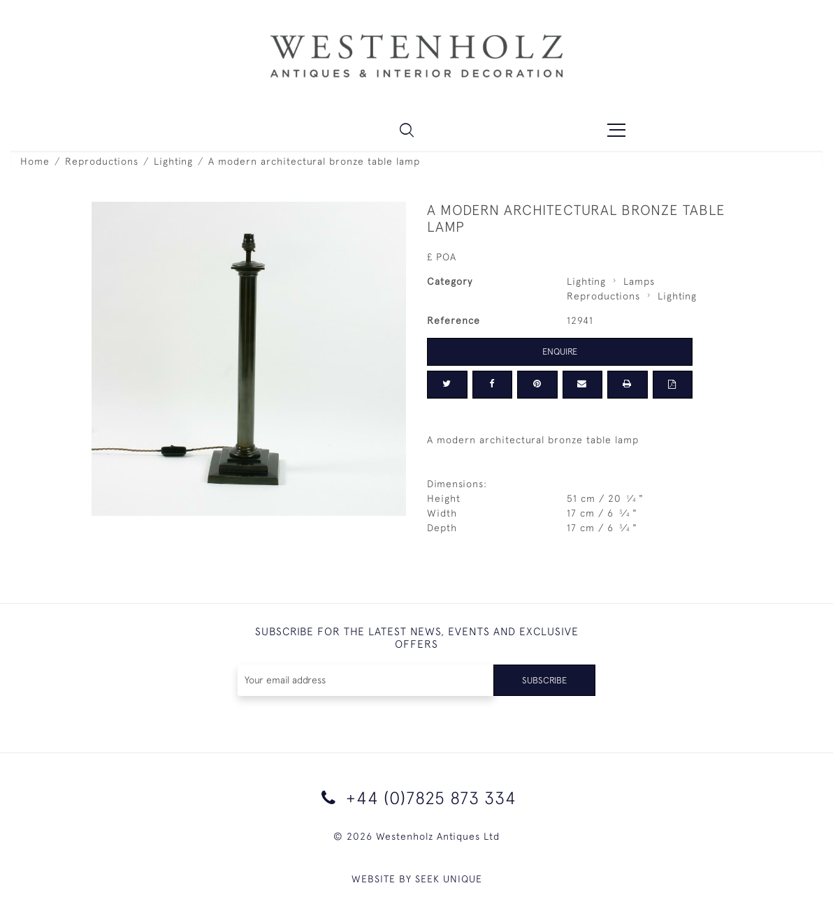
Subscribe (542, 679)
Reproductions (101, 161)
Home (35, 161)
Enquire (559, 351)
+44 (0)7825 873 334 (416, 797)
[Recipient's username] (364, 680)
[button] (406, 129)
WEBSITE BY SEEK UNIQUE (417, 878)
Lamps (639, 281)
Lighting (173, 161)
